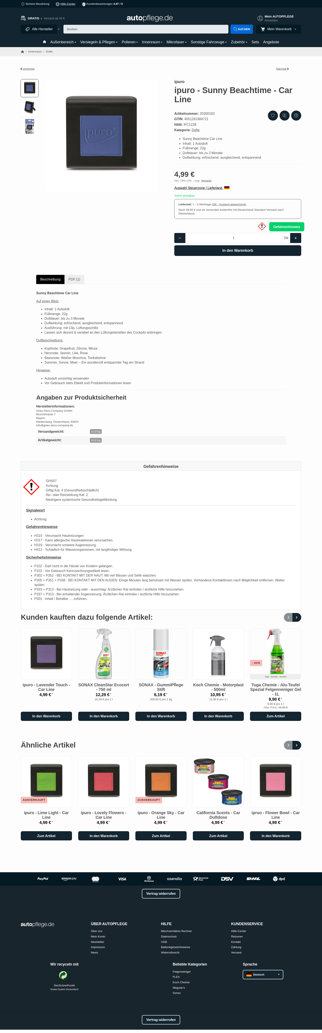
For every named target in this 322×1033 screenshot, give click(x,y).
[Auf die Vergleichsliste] (285, 116)
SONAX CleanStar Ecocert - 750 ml (103, 687)
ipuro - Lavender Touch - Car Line (46, 687)
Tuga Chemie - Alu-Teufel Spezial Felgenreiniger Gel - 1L (275, 689)
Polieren (130, 42)
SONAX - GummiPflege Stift (161, 687)
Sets (255, 42)
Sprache (250, 964)
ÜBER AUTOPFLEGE (109, 924)
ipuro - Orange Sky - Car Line (160, 815)
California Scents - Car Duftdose (218, 815)
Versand (206, 180)
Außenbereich (63, 42)
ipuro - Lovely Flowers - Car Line (104, 815)
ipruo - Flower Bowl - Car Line (275, 815)
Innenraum (152, 42)
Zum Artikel (275, 716)
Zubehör (239, 42)
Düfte (196, 130)
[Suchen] (146, 29)
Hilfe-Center (68, 3)
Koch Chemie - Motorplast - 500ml (218, 687)
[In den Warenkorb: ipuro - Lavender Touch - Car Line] (46, 716)
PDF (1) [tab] (74, 279)
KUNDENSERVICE (247, 924)
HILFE (166, 924)
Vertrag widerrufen (161, 893)
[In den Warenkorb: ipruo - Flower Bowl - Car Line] (275, 835)
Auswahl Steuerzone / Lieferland (201, 188)
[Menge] (233, 238)
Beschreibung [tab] (50, 279)
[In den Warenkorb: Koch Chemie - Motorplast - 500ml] (218, 716)
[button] (29, 88)
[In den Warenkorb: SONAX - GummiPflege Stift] (161, 716)
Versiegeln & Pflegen (99, 42)
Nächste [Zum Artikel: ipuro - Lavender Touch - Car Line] (282, 68)
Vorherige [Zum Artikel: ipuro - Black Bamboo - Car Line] (28, 68)
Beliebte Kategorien (190, 964)
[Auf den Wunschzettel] (273, 116)
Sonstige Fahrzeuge (209, 42)
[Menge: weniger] (179, 238)
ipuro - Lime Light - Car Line (46, 815)
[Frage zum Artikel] (296, 116)
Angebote (271, 42)
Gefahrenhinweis (286, 227)
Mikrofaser (177, 42)
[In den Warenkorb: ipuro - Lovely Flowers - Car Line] (103, 835)
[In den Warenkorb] (237, 250)
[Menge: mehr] (295, 238)
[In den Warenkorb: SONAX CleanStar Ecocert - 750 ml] (103, 716)
